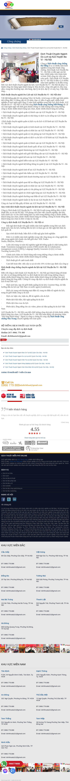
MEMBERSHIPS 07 (35, 448)
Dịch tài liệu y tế (7, 483)
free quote (10, 395)
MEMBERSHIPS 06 (13, 448)
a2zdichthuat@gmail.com (31, 385)
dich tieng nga (22, 459)
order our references (29, 395)
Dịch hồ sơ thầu (8, 473)
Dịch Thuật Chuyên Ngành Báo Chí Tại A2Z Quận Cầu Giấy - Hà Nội (26, 352)
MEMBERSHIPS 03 (20, 443)
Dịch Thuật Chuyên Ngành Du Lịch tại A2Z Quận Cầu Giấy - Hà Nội (26, 356)
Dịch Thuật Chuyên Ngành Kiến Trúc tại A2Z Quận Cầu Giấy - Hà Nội (26, 360)
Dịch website (7, 485)
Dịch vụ (5, 470)
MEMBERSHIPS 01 (5, 443)
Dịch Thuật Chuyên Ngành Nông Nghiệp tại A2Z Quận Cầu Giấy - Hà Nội (27, 363)
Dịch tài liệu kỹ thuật (9, 478)
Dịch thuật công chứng (19, 48)
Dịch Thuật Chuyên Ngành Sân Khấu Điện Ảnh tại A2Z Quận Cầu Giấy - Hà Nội (29, 367)
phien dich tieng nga (16, 461)
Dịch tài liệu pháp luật (9, 480)
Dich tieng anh (8, 5)
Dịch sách (6, 475)
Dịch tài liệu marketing (9, 491)
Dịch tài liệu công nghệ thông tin (12, 488)
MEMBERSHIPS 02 (13, 443)
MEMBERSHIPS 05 (42, 443)
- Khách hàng (65, 422)
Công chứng (7, 48)
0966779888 (14, 764)
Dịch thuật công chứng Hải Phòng (48, 104)
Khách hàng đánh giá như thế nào (35, 438)
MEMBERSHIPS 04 (29, 443)
